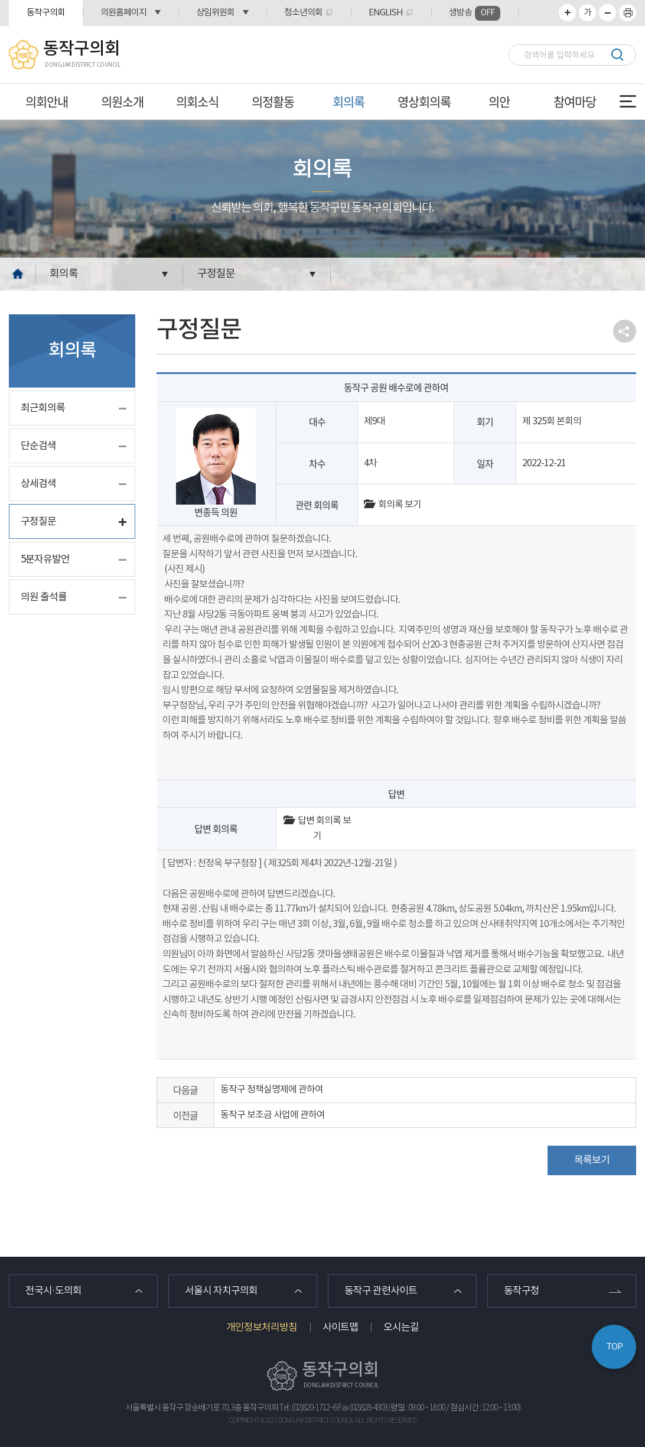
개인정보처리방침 (261, 1328)
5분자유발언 (45, 559)
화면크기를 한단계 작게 (607, 12)
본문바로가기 (0, 0)
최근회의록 (43, 408)
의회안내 (46, 101)
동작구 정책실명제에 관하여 (271, 1089)
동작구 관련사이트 (380, 1291)
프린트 (627, 12)
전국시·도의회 (53, 1291)
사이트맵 (340, 1328)
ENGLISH (386, 13)
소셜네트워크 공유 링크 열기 (624, 331)
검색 (617, 54)
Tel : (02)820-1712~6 (308, 1408)
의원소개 (122, 101)
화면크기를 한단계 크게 (567, 12)
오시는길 (401, 1328)
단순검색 (38, 446)
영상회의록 (424, 101)
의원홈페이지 (123, 13)
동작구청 (521, 1291)
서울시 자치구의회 (221, 1291)
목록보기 (592, 1160)
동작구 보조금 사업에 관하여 (272, 1115)
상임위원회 (215, 13)
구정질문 (216, 274)
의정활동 (273, 101)
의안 (499, 101)
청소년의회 (303, 13)
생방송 (474, 13)
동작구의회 (46, 13)
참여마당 (574, 101)
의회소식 (197, 101)
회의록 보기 (392, 504)
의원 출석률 (44, 597)
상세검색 (38, 484)
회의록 (348, 101)
